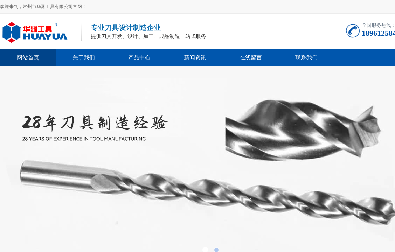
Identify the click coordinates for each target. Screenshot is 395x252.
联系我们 (306, 58)
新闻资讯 (195, 58)
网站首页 (28, 58)
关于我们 (83, 58)
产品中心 (139, 58)
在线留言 (251, 58)
